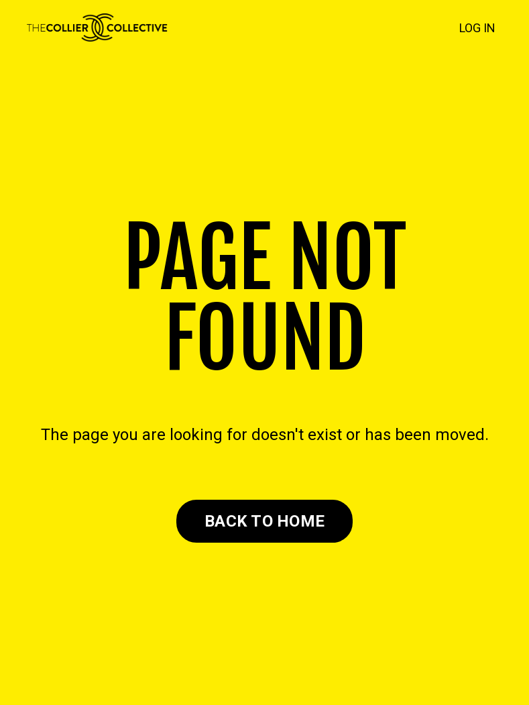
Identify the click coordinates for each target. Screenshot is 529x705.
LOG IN (477, 28)
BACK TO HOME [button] (264, 521)
